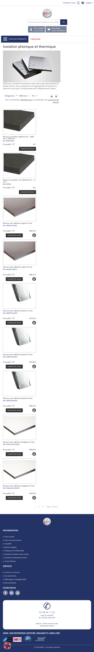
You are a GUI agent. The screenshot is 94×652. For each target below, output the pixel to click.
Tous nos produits (14, 39)
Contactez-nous (69, 3)
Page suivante (52, 506)
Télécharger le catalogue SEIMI (15, 579)
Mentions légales (10, 547)
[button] (7, 646)
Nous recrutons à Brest (12, 540)
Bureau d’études (10, 583)
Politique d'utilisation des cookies (16, 554)
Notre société (9, 537)
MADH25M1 (10, 141)
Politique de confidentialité (14, 551)
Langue (89, 3)
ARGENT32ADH (11, 269)
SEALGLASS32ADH (13, 488)
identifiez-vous (26, 100)
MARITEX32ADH (11, 357)
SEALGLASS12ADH (13, 444)
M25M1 (8, 184)
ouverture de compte (53, 101)
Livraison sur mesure (12, 572)
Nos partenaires (10, 576)
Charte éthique (10, 561)
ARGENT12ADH (11, 226)
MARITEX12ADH (11, 313)
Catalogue (35, 39)
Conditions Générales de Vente (15, 557)
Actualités (8, 544)
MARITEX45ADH (11, 401)
